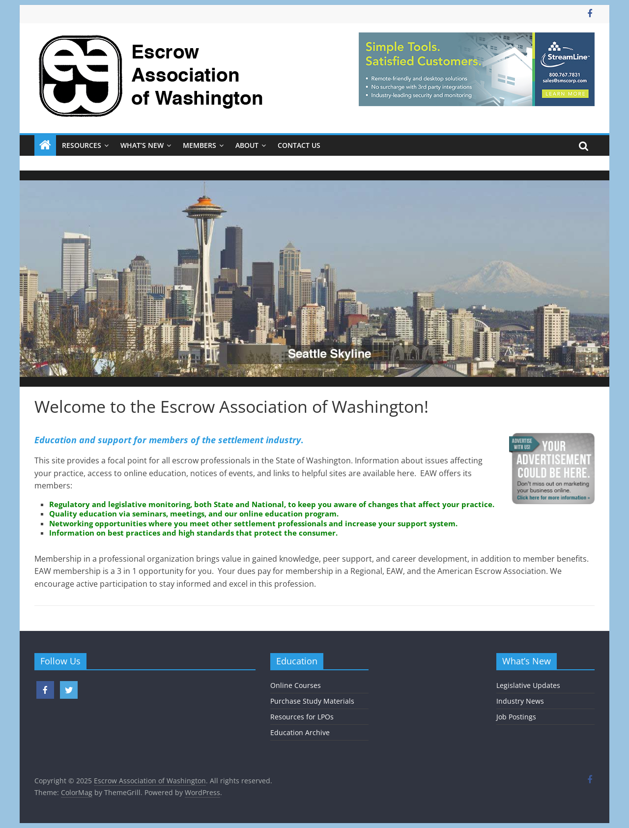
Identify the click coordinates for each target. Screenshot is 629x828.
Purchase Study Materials (312, 701)
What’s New (142, 145)
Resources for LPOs (302, 716)
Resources (81, 145)
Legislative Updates (528, 685)
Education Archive (300, 732)
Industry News (520, 701)
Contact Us (299, 145)
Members (199, 145)
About (246, 145)
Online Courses (295, 685)
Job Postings (516, 716)
